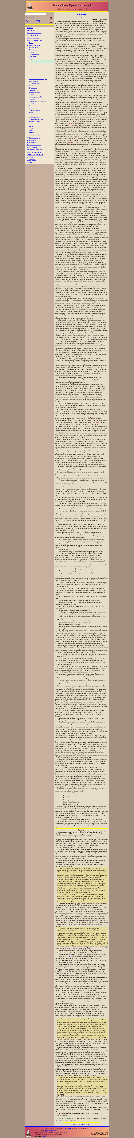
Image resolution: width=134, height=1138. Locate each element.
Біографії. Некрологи (34, 161)
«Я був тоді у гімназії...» (36, 103)
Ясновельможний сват (36, 127)
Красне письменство (34, 42)
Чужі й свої (33, 62)
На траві (31, 101)
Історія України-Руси (34, 34)
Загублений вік (34, 57)
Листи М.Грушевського (35, 166)
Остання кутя (33, 115)
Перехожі (31, 110)
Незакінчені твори (34, 147)
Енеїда (70, 956)
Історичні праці (32, 36)
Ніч (30, 132)
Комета (31, 140)
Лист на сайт (30, 17)
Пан (31, 120)
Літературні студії (33, 39)
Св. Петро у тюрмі (34, 89)
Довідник (29, 175)
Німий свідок (32, 60)
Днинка (31, 91)
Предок (31, 135)
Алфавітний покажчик (34, 155)
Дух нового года (33, 52)
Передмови (32, 153)
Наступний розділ (84, 1124)
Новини (30, 28)
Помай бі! (31, 55)
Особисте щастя (35, 118)
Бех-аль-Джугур (33, 86)
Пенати (31, 137)
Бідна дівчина (33, 93)
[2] (38, 145)
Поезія (31, 45)
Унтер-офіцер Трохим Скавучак (38, 84)
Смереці (44, 1136)
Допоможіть (67, 1128)
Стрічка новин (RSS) (33, 21)
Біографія (30, 31)
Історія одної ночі (34, 125)
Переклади (32, 150)
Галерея (30, 169)
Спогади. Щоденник (34, 164)
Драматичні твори (34, 47)
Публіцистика (32, 158)
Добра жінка (34, 96)
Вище (75, 1124)
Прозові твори (33, 50)
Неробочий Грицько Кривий (38, 108)
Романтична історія (34, 98)
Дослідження (31, 172)
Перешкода (32, 123)
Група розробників (51, 1131)
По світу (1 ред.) (35, 130)
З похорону (32, 142)
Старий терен (33, 113)
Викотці (32, 106)
